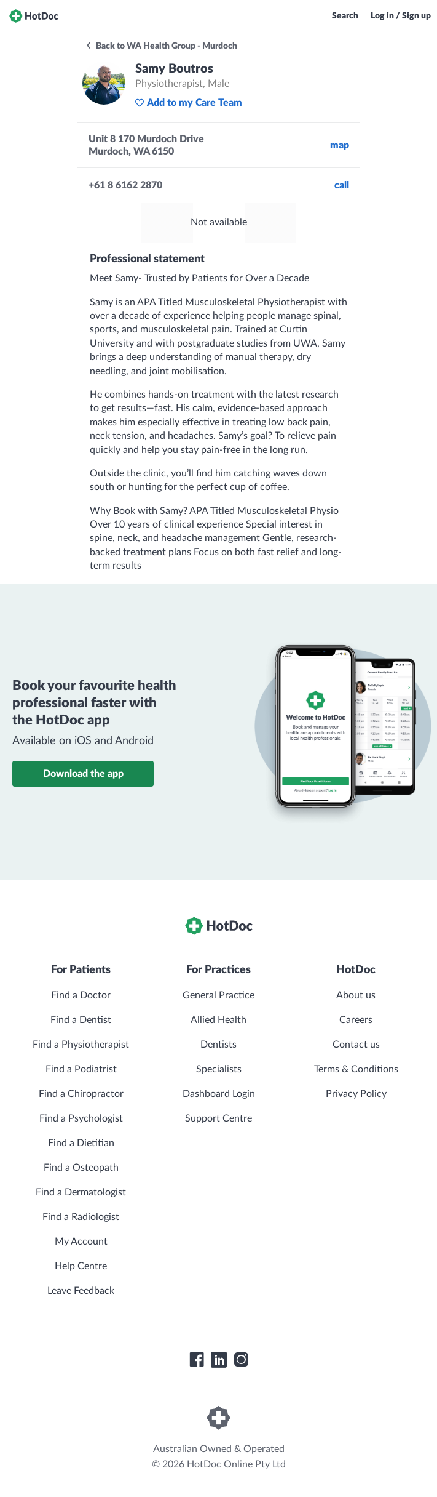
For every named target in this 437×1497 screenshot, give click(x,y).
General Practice (218, 995)
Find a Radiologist (80, 1217)
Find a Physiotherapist (81, 1045)
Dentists (218, 1045)
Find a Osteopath (81, 1168)
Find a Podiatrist (81, 1069)
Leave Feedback (80, 1291)
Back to (161, 46)
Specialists (219, 1069)
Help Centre (81, 1266)
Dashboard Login (219, 1094)
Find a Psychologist (81, 1118)
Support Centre (218, 1118)
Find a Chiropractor (81, 1094)
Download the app (83, 774)
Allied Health (218, 1020)
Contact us (356, 1045)
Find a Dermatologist (81, 1192)
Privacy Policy (356, 1094)
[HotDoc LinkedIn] (219, 1360)
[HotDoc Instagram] (241, 1360)
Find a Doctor (81, 995)
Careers (355, 1020)
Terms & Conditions (356, 1069)
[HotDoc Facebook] (197, 1360)
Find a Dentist (80, 1020)
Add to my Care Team (188, 103)
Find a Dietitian (81, 1143)
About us (356, 995)
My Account (81, 1241)
